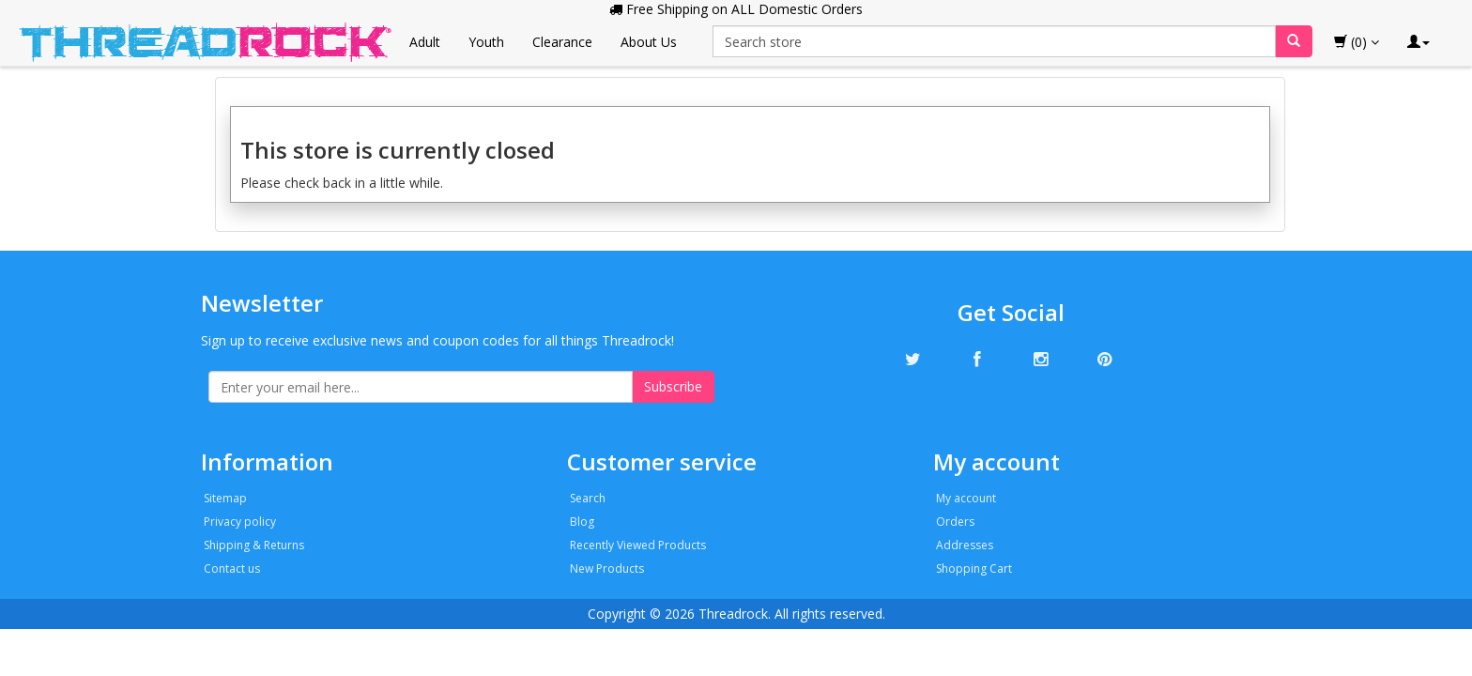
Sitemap (225, 498)
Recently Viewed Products (638, 545)
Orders (955, 522)
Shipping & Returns (254, 545)
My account (966, 498)
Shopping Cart (974, 568)
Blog (582, 522)
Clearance (562, 42)
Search (588, 498)
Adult (424, 42)
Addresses (964, 545)
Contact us (232, 568)
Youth (486, 42)
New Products (607, 568)
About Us (649, 42)
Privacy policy (240, 522)
